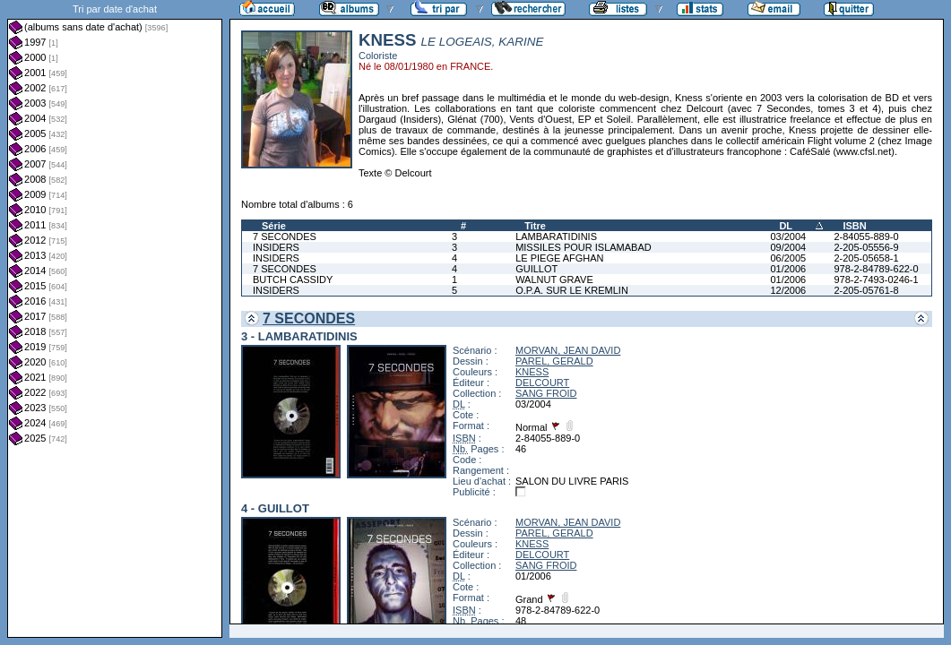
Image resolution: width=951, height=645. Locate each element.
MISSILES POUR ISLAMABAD (583, 247)
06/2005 (788, 258)
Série (274, 225)
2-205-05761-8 (866, 290)
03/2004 (788, 236)
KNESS (532, 371)
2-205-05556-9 (866, 247)
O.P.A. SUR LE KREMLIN (571, 290)
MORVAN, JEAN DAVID (567, 350)
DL (785, 225)
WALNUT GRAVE (554, 279)
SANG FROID (545, 393)
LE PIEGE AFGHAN (559, 258)
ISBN (854, 225)
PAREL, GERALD (554, 361)
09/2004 (788, 247)
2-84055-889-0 (866, 236)
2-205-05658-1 (866, 258)
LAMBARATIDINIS (556, 236)
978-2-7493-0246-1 (876, 279)
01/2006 (788, 268)
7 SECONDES (284, 236)
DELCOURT (542, 382)
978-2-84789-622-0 (876, 268)
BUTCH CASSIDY (293, 279)
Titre (535, 225)
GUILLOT (536, 268)
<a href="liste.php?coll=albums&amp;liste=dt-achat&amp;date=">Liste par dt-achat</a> (114, 319)
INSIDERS (276, 247)
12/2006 (788, 290)
